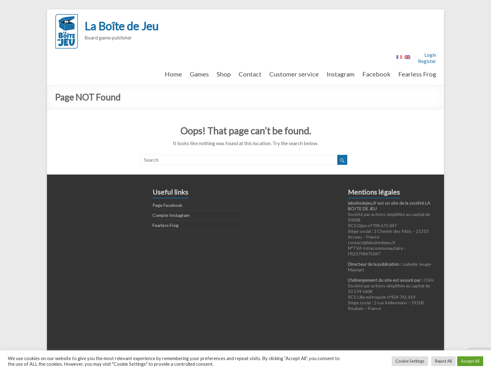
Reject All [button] (443, 361)
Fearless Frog (417, 74)
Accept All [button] (470, 361)
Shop (224, 74)
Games (199, 74)
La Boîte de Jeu (121, 26)
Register (427, 61)
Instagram (340, 74)
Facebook (376, 74)
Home (173, 74)
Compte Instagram (170, 215)
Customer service (294, 74)
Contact (250, 74)
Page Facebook (167, 205)
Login (430, 55)
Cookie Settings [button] (409, 361)
